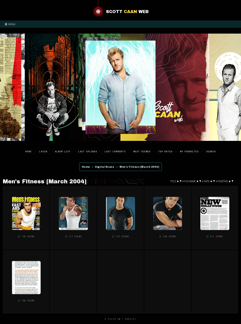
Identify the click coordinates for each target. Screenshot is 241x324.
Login (43, 151)
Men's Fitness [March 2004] (139, 166)
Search (211, 151)
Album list (63, 151)
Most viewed (142, 151)
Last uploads (87, 151)
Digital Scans (104, 166)
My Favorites (189, 151)
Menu (10, 24)
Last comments (115, 151)
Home (28, 151)
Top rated (165, 151)
